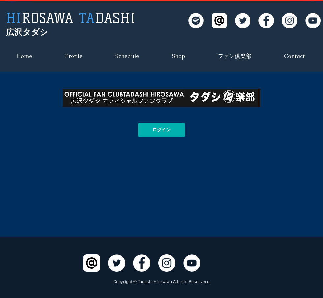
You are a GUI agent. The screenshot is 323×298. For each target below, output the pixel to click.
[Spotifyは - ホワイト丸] (196, 20)
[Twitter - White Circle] (242, 20)
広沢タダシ (27, 32)
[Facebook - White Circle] (266, 20)
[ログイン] (161, 130)
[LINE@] (219, 20)
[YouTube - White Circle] (313, 20)
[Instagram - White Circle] (289, 20)
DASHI (71, 18)
